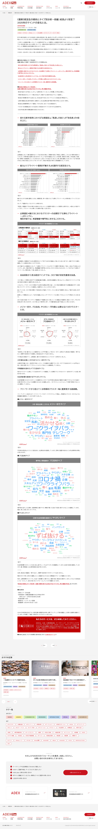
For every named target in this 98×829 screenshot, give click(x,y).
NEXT (54, 645)
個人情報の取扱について (8, 825)
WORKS (10, 717)
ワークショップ (49, 724)
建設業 (66, 736)
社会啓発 (61, 728)
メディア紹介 (56, 33)
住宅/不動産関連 (30, 736)
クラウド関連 (11, 736)
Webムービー (32, 33)
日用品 (20, 736)
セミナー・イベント (20, 728)
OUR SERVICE (82, 717)
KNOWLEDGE (42, 717)
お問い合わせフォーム (75, 773)
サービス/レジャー (30, 732)
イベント (10, 740)
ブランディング (48, 33)
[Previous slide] (3, 702)
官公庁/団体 (48, 732)
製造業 (58, 736)
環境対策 (39, 724)
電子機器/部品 (18, 732)
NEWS (73, 717)
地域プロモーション (61, 724)
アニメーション (42, 728)
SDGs (71, 724)
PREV (44, 645)
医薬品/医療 (50, 736)
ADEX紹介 (46, 740)
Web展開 (40, 33)
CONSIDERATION (22, 30)
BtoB (20, 33)
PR (9, 744)
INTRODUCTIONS (31, 30)
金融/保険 (58, 732)
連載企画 (20, 724)
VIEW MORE (91, 701)
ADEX (84, 732)
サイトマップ (18, 825)
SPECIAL (65, 717)
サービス (40, 736)
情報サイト (75, 736)
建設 (40, 732)
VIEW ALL (91, 7)
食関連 (76, 732)
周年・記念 (79, 728)
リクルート (52, 728)
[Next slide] (15, 702)
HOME (4, 13)
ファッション (67, 732)
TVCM (25, 33)
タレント (10, 728)
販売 (9, 732)
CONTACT (90, 3)
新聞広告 (70, 728)
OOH (70, 740)
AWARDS (18, 717)
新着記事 (10, 13)
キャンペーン (30, 724)
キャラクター (11, 724)
